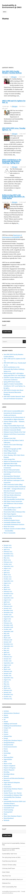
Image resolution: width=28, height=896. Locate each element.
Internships (7, 753)
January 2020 (7, 608)
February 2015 (8, 690)
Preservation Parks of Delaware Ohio (14, 512)
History (6, 751)
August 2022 (7, 568)
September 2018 (8, 631)
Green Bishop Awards (10, 453)
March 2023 (7, 560)
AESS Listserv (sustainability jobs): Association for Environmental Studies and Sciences (14, 413)
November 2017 (8, 644)
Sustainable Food (9, 807)
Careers (6, 730)
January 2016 (7, 673)
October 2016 (7, 661)
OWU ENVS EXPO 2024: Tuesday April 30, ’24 (13, 129)
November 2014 (8, 694)
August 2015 (7, 680)
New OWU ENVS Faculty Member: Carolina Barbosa (12, 72)
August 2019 (7, 619)
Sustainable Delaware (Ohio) (12, 522)
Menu (4, 11)
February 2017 (8, 656)
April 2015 (7, 686)
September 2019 (8, 616)
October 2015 (7, 675)
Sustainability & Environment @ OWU (12, 6)
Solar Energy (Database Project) (13, 789)
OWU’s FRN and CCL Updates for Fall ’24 (13, 101)
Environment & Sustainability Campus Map (13, 843)
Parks (5, 761)
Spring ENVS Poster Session (12, 382)
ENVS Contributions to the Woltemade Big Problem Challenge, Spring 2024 (11, 161)
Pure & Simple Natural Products (13, 516)
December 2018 (8, 625)
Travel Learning (8, 810)
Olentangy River (8, 757)
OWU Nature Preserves (10, 497)
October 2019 (7, 614)
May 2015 (6, 684)
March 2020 (7, 604)
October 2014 (7, 696)
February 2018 (8, 640)
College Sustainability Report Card (14, 425)
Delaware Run (8, 736)
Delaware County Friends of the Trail (14, 432)
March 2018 (7, 637)
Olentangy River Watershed (12, 476)
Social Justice (7, 786)
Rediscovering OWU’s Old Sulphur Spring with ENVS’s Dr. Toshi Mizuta (13, 196)
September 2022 (8, 566)
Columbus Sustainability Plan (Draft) (14, 428)
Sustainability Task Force (11, 805)
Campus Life (7, 728)
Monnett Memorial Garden (12, 470)
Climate (6, 732)
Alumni (6, 715)
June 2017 (6, 648)
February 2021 (8, 591)
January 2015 (7, 692)
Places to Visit (8, 763)
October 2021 (7, 579)
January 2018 (7, 642)
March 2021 (7, 589)
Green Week (6, 872)
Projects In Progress (9, 768)
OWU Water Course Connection (13, 501)
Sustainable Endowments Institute (14, 524)
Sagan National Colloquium (12, 782)
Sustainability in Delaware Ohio (13, 795)
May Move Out (6, 875)
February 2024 (8, 551)
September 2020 (8, 598)
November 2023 (8, 553)
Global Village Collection (11, 451)
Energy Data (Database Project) (13, 740)
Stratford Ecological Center (12, 520)
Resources (7, 780)
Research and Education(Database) (14, 778)
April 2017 (6, 652)
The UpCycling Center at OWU (11, 857)
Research (6, 776)
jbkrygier (14, 77)
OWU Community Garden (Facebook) (15, 486)
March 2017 (7, 654)
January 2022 (7, 577)
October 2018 (7, 629)
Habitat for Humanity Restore (12, 461)
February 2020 (8, 606)
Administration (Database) (12, 713)
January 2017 (7, 659)
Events (6, 749)
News (5, 755)
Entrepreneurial (8, 744)
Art (5, 719)
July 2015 (6, 682)
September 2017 (8, 646)
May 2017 (6, 650)
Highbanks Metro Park (10, 463)
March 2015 (7, 688)
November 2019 (8, 612)
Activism (6, 711)
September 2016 (8, 663)
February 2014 (8, 698)
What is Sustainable (9, 533)
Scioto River (7, 784)
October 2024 (8, 547)
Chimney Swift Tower (8, 868)
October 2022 (8, 564)
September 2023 (8, 556)
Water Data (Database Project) (13, 816)
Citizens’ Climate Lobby (9, 864)
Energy (6, 738)
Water (5, 814)
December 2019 (8, 610)
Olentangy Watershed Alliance (13, 478)
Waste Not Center (9, 526)
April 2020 (7, 602)
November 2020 (8, 593)
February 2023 (8, 562)
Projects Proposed (9, 770)
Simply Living (8, 518)
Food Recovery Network (9, 861)
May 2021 (6, 585)
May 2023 (6, 558)
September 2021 (8, 581)
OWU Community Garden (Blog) (13, 484)
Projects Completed (9, 765)
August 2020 (7, 600)
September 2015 (8, 677)
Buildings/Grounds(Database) (12, 726)
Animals (6, 717)
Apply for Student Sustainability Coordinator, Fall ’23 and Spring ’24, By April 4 (14, 386)
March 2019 (7, 621)
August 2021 (7, 583)
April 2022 (7, 572)
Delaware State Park (10, 438)
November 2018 (8, 627)
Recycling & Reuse (9, 774)
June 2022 (7, 570)
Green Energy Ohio (9, 459)
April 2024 (7, 549)
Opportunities (8, 759)
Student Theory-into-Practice (13, 793)
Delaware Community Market (12, 430)
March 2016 (7, 669)
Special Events (8, 791)
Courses (6, 734)
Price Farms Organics (10, 514)
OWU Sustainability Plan (9, 887)
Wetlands (6, 820)
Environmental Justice (10, 747)
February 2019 (8, 623)
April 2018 (7, 635)
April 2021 (7, 587)
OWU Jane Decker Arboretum (12, 495)
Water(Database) (9, 818)
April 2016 (7, 667)
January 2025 (7, 545)
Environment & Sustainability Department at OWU (11, 849)
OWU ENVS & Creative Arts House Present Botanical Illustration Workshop (13, 392)
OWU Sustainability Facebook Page (14, 499)
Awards (6, 721)
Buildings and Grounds (10, 723)
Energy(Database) (9, 742)
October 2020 (8, 595)
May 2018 (6, 633)
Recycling (6, 772)
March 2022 (7, 574)
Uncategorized (8, 812)
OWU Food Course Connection (12, 493)
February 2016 (8, 671)
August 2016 (7, 665)
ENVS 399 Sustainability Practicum (12, 879)
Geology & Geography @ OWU (12, 449)
